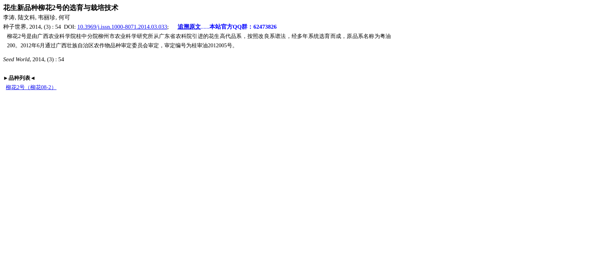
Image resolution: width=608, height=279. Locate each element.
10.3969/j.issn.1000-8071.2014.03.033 (122, 27)
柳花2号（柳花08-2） (31, 87)
